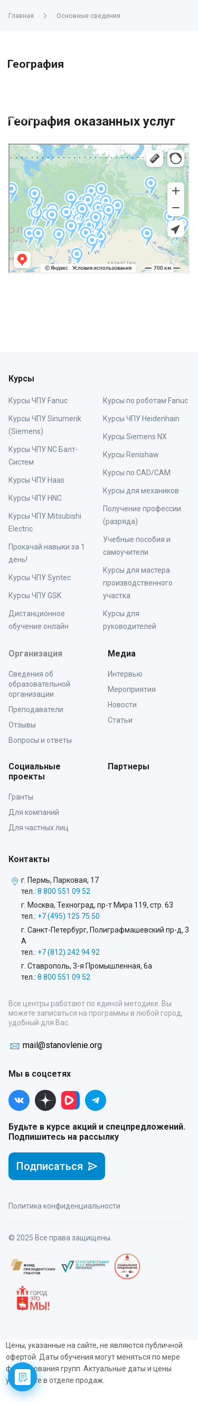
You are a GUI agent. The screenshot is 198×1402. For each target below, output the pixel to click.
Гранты (20, 797)
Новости (122, 704)
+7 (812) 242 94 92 (68, 952)
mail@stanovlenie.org (62, 1045)
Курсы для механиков (141, 490)
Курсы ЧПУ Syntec (39, 577)
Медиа (122, 654)
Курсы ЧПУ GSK (34, 595)
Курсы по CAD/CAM (137, 472)
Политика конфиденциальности (64, 1206)
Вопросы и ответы (40, 740)
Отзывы (22, 725)
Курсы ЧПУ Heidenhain (141, 418)
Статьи (120, 720)
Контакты (29, 859)
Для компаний (33, 812)
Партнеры (128, 766)
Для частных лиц (38, 827)
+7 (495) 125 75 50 (68, 916)
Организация (35, 654)
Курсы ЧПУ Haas (36, 480)
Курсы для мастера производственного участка (138, 583)
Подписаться (56, 1166)
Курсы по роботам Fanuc (145, 400)
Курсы (21, 379)
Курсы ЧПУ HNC (35, 498)
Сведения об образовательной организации (39, 684)
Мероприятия (132, 689)
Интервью (125, 674)
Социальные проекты (34, 771)
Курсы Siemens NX (135, 436)
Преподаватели (35, 709)
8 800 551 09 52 (63, 891)
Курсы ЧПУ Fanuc (38, 400)
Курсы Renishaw (131, 454)
